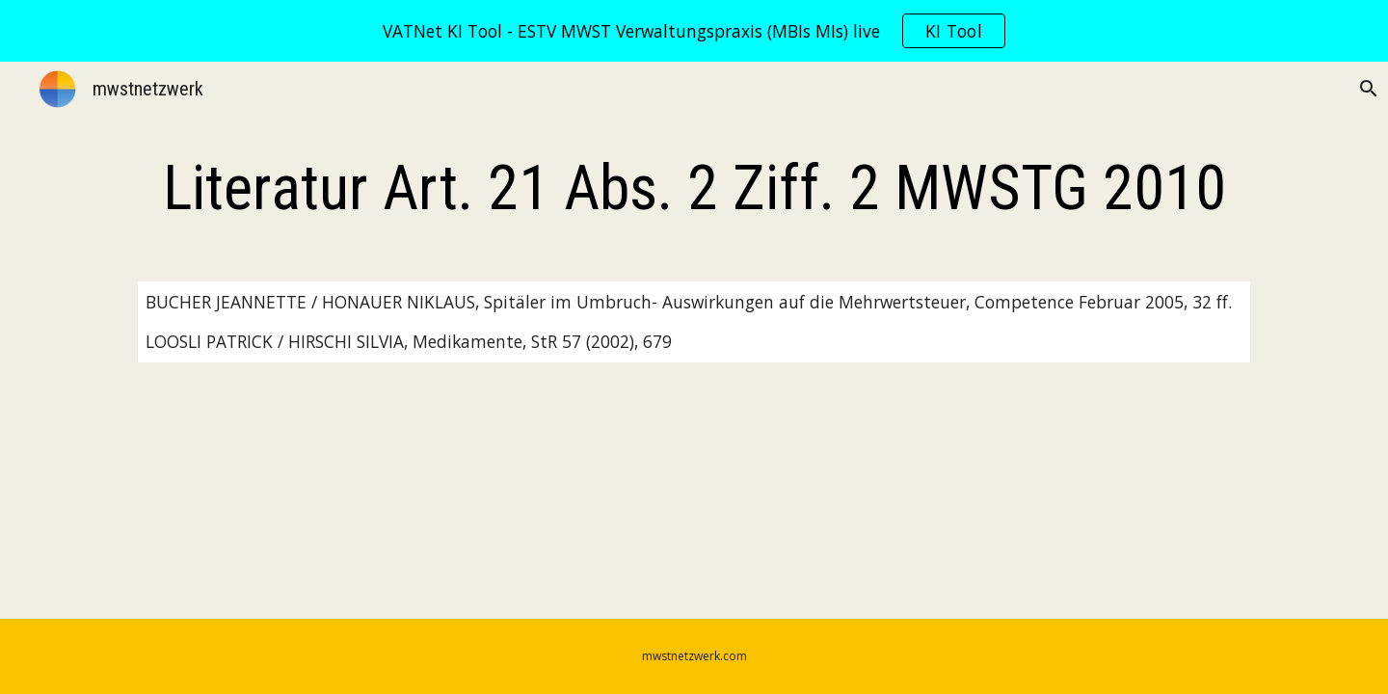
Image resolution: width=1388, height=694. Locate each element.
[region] (694, 31)
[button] (1365, 89)
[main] (694, 189)
